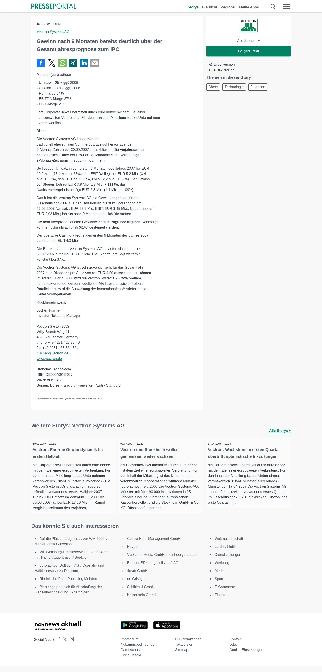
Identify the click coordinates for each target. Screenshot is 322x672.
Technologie (236, 87)
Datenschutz (131, 656)
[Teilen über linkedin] (84, 63)
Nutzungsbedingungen (139, 650)
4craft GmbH (137, 577)
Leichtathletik (225, 553)
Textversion (184, 650)
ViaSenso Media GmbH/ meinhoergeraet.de (162, 561)
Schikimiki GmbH (141, 593)
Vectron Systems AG (53, 32)
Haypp (132, 553)
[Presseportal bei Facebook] (57, 645)
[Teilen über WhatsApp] (62, 63)
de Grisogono (138, 585)
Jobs (233, 650)
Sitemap (181, 656)
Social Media (131, 661)
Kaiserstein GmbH (141, 601)
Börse (214, 87)
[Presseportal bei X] (63, 645)
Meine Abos (249, 7)
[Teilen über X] (51, 63)
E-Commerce (225, 593)
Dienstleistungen (228, 561)
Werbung (222, 569)
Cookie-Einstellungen (246, 656)
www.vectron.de (49, 358)
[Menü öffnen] (287, 7)
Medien (220, 577)
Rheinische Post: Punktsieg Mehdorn (69, 585)
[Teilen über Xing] (73, 63)
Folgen (248, 51)
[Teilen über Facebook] (41, 63)
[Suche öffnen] (273, 7)
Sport (219, 585)
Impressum (129, 645)
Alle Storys (248, 40)
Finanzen (262, 87)
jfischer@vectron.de (52, 353)
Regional (228, 7)
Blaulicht (209, 7)
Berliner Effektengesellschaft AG (152, 569)
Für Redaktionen (188, 645)
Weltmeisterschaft (229, 545)
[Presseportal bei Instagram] (70, 645)
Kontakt (235, 645)
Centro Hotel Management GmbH (153, 545)
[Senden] (94, 63)
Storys (193, 7)
